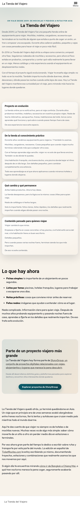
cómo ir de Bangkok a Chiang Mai (58, 466)
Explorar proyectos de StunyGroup (40, 387)
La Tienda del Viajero (14, 3)
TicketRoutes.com (11, 451)
